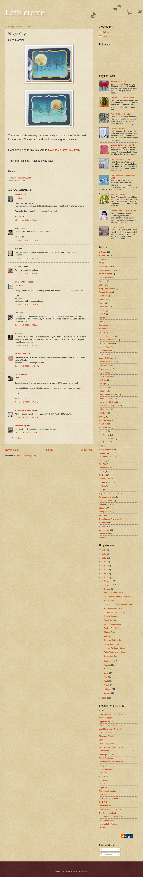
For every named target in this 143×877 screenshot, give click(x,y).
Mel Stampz (104, 780)
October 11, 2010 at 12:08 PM (27, 240)
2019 (104, 550)
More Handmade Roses (113, 608)
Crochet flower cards (107, 340)
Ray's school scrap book (109, 493)
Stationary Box (105, 504)
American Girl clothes (108, 270)
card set (102, 310)
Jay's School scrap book (109, 405)
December (108, 581)
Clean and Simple (106, 736)
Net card (102, 453)
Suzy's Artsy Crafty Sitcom (110, 809)
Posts (104, 850)
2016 (104, 554)
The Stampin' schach (107, 813)
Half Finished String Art (120, 159)
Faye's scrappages (107, 373)
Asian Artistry (104, 277)
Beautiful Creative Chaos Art (110, 729)
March (107, 685)
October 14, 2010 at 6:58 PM (26, 433)
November (108, 585)
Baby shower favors (107, 288)
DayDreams (104, 751)
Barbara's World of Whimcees (111, 725)
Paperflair (103, 787)
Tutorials (102, 526)
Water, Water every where (114, 652)
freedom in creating (107, 820)
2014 (104, 562)
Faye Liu (105, 32)
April (106, 681)
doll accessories (105, 351)
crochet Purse (104, 347)
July (106, 669)
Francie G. (19, 267)
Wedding (102, 537)
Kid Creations (104, 409)
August (107, 665)
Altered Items (104, 266)
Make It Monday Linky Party (64, 150)
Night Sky (108, 636)
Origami (102, 460)
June (106, 673)
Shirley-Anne (20, 354)
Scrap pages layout (107, 497)
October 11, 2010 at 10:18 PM (27, 304)
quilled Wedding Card (112, 624)
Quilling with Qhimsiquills (109, 798)
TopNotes (103, 523)
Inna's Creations (105, 769)
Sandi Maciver (105, 806)
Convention (103, 325)
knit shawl (103, 413)
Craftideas (103, 740)
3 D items (103, 255)
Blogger (84, 871)
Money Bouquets (106, 449)
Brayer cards (20, 181)
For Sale (102, 380)
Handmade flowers (106, 398)
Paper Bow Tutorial (119, 81)
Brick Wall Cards (110, 616)
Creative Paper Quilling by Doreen (113, 747)
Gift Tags (102, 383)
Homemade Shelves (107, 402)
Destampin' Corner (106, 754)
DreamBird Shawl (106, 358)
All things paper (105, 718)
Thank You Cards (111, 620)
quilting (102, 486)
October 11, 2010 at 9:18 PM (26, 274)
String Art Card (105, 512)
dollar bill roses (105, 354)
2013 (104, 566)
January (107, 693)
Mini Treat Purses (118, 194)
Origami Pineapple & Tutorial (122, 98)
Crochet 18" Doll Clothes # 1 (122, 145)
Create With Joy (22, 282)
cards (101, 314)
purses (102, 471)
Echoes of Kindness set (108, 362)
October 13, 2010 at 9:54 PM (26, 402)
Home (49, 449)
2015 (104, 558)
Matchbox (103, 431)
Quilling (102, 475)
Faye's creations (105, 369)
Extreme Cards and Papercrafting (113, 762)
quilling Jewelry (105, 482)
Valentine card (105, 530)
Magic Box (103, 424)
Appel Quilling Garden (108, 722)
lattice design (104, 420)
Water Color (104, 534)
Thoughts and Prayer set (109, 519)
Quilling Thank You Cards (114, 612)
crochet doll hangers (107, 336)
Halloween (103, 391)
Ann (16, 249)
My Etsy (102, 710)
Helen (104, 36)
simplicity (102, 828)
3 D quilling (103, 259)
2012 (104, 570)
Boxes (101, 303)
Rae (16, 333)
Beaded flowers (105, 292)
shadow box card (106, 501)
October (107, 589)
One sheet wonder (106, 457)
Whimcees (19, 374)
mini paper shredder (107, 438)
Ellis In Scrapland (106, 758)
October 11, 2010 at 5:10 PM (26, 258)
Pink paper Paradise (107, 791)
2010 (104, 578)
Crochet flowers (105, 343)
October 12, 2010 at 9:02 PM (26, 345)
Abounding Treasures (24, 410)
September (109, 661)
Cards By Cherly (106, 732)
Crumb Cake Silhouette (120, 128)
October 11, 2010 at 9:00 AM (26, 220)
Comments (106, 854)
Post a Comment (19, 438)
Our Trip (102, 464)
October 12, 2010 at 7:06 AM (26, 325)
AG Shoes (103, 263)
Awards (102, 281)
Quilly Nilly (103, 802)
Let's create (24, 12)
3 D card (102, 252)
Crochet (102, 332)
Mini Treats (103, 442)
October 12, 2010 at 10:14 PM (27, 366)
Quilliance (103, 795)
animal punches (105, 274)
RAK (101, 490)
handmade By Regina (108, 824)
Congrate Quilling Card (113, 640)
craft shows (103, 329)
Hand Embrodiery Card (108, 395)
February (108, 689)
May (106, 677)
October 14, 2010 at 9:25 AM (26, 417)
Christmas (103, 318)
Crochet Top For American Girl (123, 211)
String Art (103, 508)
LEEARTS (103, 773)
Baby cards (103, 285)
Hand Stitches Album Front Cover (117, 596)
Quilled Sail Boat (110, 656)
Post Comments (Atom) (26, 456)
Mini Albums (104, 435)
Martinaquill (103, 776)
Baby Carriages (117, 227)
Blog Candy (104, 299)
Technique (103, 515)
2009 (104, 698)
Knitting (102, 416)
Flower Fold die (105, 376)
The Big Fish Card (111, 628)
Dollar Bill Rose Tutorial (120, 114)
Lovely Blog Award (111, 644)
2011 (104, 574)
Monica (18, 228)
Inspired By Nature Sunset (114, 648)
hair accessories (105, 387)
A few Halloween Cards (113, 592)
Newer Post (11, 449)
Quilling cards (104, 479)
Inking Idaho (104, 765)
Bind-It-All (103, 296)
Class (101, 321)
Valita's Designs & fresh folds (111, 817)
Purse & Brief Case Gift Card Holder (118, 604)
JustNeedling (20, 426)
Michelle (18, 195)
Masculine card (105, 427)
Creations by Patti (106, 743)
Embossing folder (106, 365)
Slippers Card (109, 632)
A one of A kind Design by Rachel (112, 714)
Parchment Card (106, 468)
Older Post (87, 449)
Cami (17, 313)
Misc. (101, 446)
